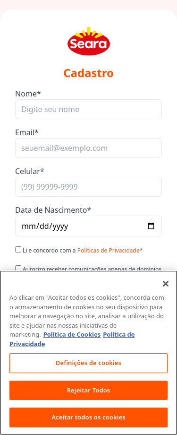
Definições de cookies (88, 362)
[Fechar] (165, 283)
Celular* (29, 171)
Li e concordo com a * (79, 250)
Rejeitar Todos (88, 390)
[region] (88, 352)
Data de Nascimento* (53, 210)
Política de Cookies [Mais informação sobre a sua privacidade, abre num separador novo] (72, 334)
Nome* (28, 93)
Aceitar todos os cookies (88, 417)
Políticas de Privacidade (108, 250)
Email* (27, 132)
